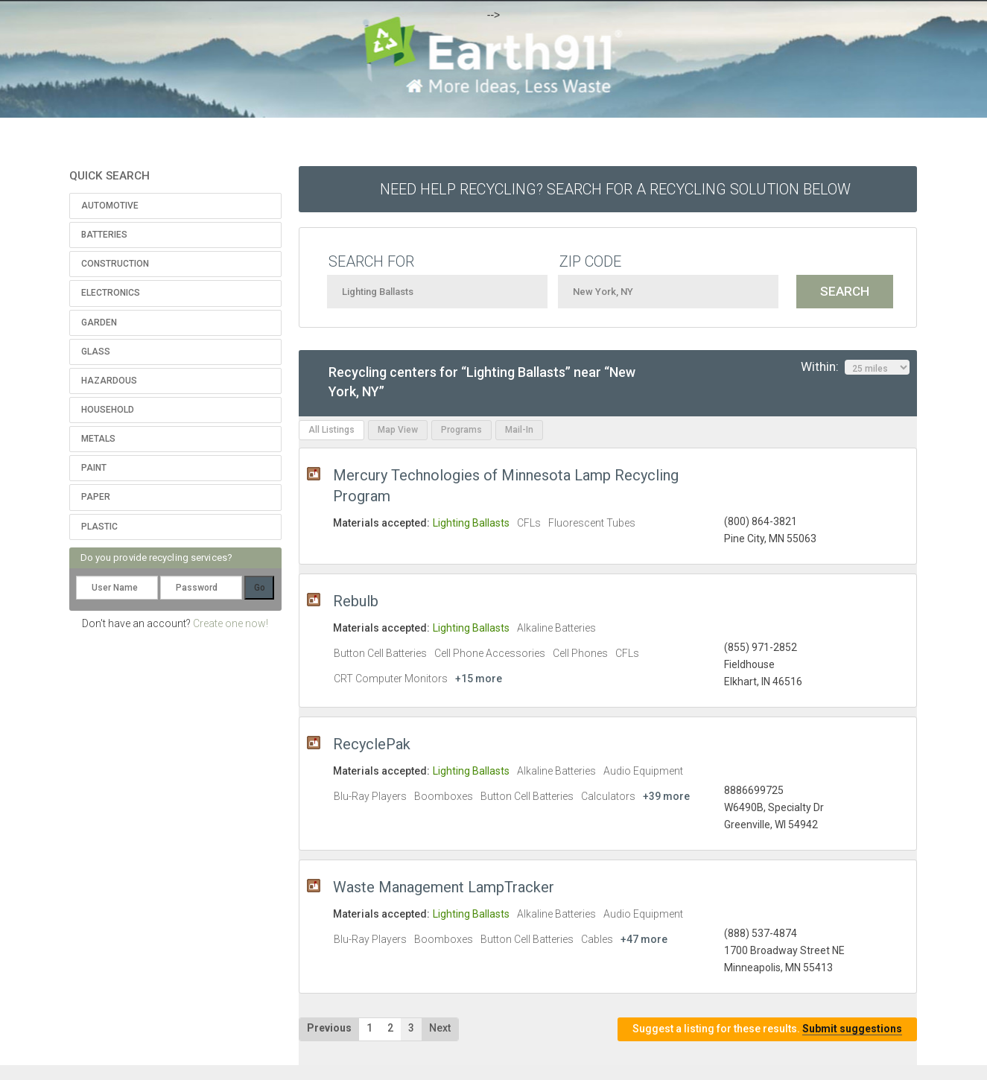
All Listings (331, 430)
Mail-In (519, 430)
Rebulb (355, 601)
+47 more (644, 939)
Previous (329, 1028)
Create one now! (230, 623)
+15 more (478, 678)
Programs (461, 430)
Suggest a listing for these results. (767, 1029)
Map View (398, 430)
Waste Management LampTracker (443, 887)
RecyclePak (371, 744)
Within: (855, 367)
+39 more (666, 796)
